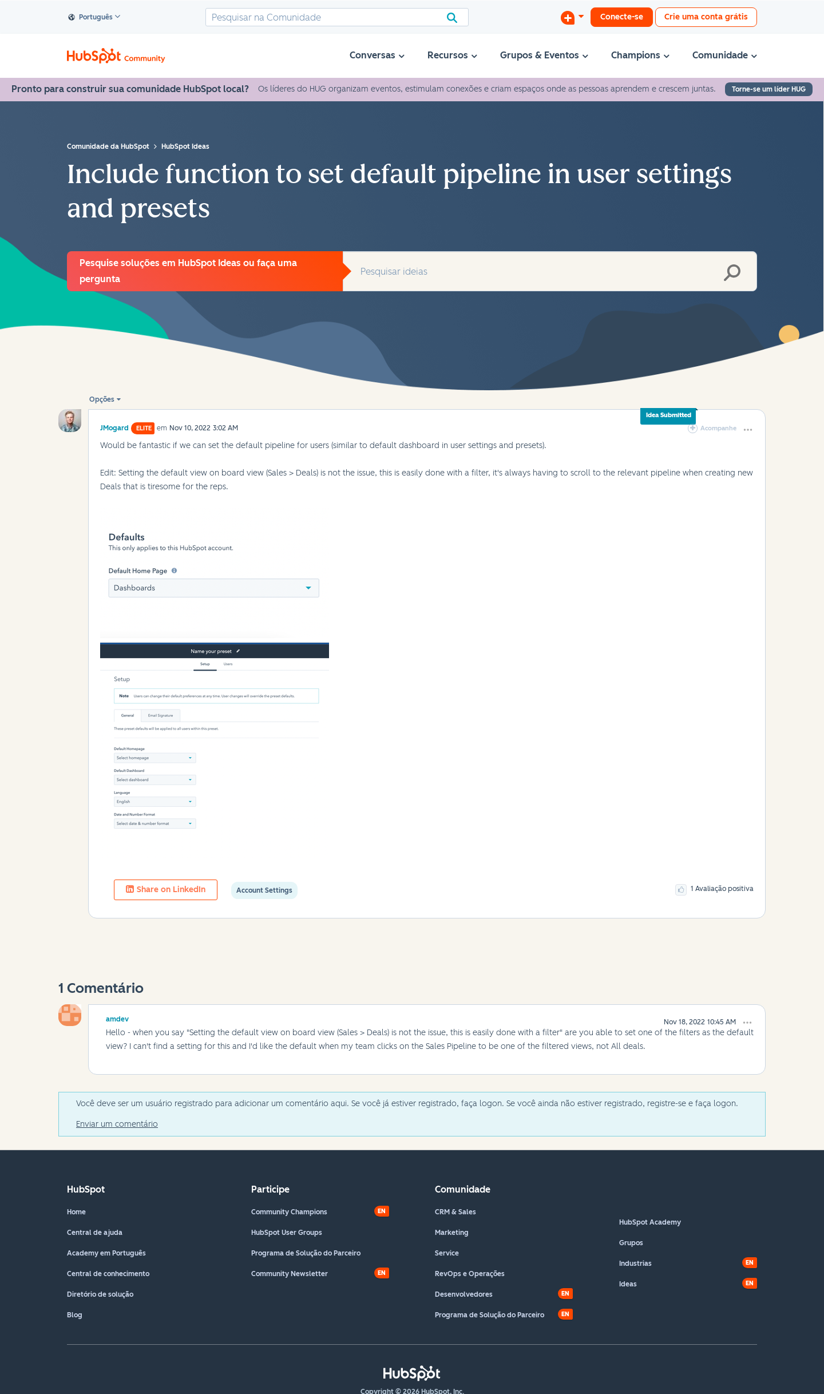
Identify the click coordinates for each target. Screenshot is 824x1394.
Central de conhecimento (108, 1274)
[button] (748, 430)
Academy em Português (106, 1253)
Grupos (631, 1243)
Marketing (452, 1233)
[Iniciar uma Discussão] (572, 17)
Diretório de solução (100, 1294)
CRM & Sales (455, 1212)
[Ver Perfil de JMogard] (114, 428)
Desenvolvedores (464, 1294)
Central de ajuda (94, 1233)
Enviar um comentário (117, 1124)
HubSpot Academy (650, 1222)
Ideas (628, 1284)
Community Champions (289, 1212)
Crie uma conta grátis (706, 17)
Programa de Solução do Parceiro (305, 1253)
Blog (74, 1315)
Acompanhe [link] (718, 428)
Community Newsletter (289, 1274)
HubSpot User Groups (286, 1233)
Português (90, 17)
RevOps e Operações (470, 1274)
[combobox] (337, 17)
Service (447, 1253)
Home (76, 1212)
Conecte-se (621, 17)
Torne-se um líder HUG (769, 89)
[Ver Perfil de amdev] (117, 1017)
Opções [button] (101, 399)
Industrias (635, 1264)
